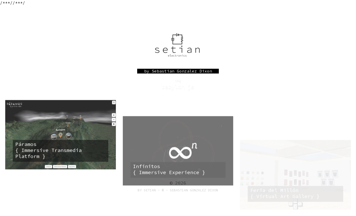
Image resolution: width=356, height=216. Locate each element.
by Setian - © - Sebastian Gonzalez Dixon (178, 190)
